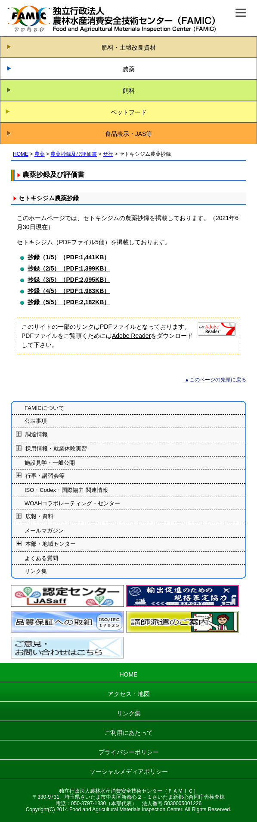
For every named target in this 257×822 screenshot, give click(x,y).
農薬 (129, 69)
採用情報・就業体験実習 (56, 448)
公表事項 (36, 421)
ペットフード (129, 112)
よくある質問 (41, 558)
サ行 (108, 154)
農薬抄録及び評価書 (73, 154)
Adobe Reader (131, 335)
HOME (20, 154)
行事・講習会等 (45, 476)
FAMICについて (44, 408)
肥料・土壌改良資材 (129, 47)
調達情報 (36, 434)
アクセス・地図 (129, 693)
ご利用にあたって (129, 732)
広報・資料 (39, 516)
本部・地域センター (50, 544)
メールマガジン (44, 530)
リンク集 (36, 571)
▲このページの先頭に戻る (215, 380)
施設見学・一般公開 (50, 463)
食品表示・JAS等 (128, 133)
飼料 (129, 90)
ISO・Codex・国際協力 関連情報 (66, 490)
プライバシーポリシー (129, 752)
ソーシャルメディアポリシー (129, 771)
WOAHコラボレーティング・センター (72, 503)
